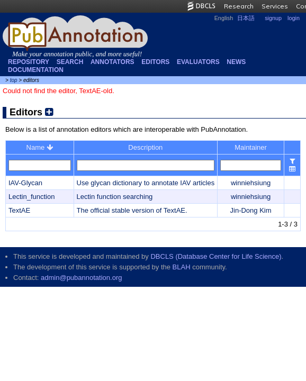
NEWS (236, 62)
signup (273, 18)
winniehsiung (251, 183)
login (293, 18)
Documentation (36, 70)
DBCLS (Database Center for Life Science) (215, 256)
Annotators (112, 62)
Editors (155, 62)
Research (239, 6)
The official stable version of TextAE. (132, 210)
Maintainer (251, 147)
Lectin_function (31, 197)
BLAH (182, 267)
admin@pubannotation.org (81, 278)
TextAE (19, 210)
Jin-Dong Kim (251, 210)
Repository (28, 62)
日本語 (246, 18)
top (13, 80)
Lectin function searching (115, 197)
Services (275, 6)
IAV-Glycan (25, 183)
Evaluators (198, 62)
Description (145, 147)
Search (70, 62)
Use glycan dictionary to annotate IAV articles (146, 183)
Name (39, 147)
